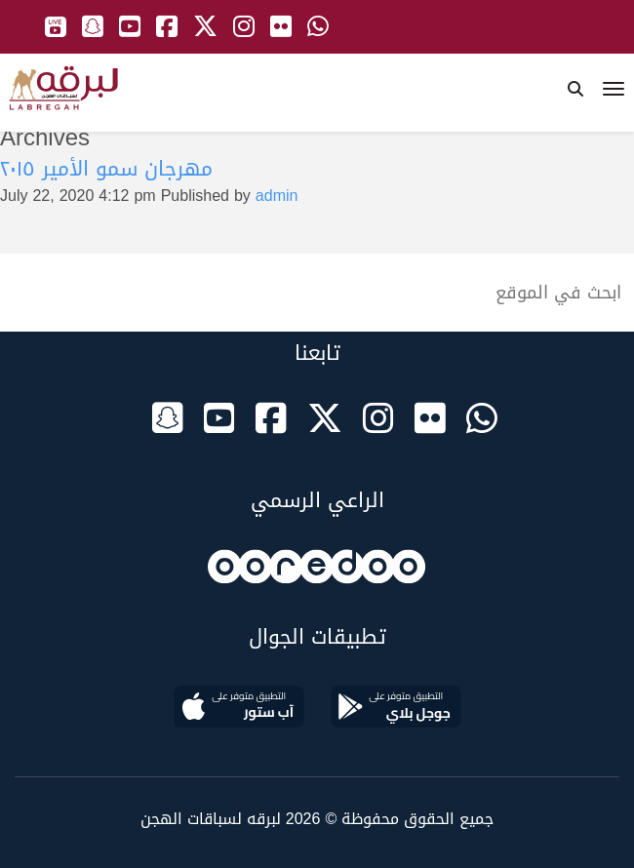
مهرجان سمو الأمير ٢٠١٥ (106, 168)
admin (277, 195)
